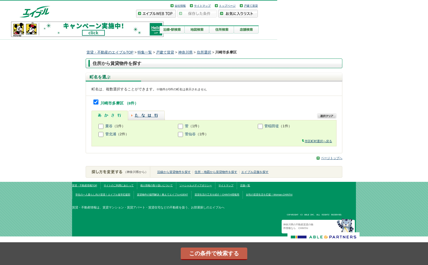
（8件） (132, 103)
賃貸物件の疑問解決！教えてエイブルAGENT (162, 194)
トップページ (227, 5)
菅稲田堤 (271, 126)
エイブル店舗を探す (255, 172)
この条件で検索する (214, 253)
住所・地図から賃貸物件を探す (216, 172)
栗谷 (109, 126)
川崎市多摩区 (112, 103)
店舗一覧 (245, 185)
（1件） (119, 126)
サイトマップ (202, 5)
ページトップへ (331, 158)
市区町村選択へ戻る (318, 141)
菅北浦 (110, 134)
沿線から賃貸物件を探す (174, 172)
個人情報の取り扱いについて (156, 185)
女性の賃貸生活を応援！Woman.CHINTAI (269, 194)
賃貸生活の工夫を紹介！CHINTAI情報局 (217, 194)
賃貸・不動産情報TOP (84, 185)
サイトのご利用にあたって (119, 185)
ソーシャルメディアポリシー (195, 185)
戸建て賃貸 (251, 5)
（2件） (122, 134)
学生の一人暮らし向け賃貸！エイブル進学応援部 (102, 194)
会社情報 (180, 5)
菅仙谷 (190, 134)
